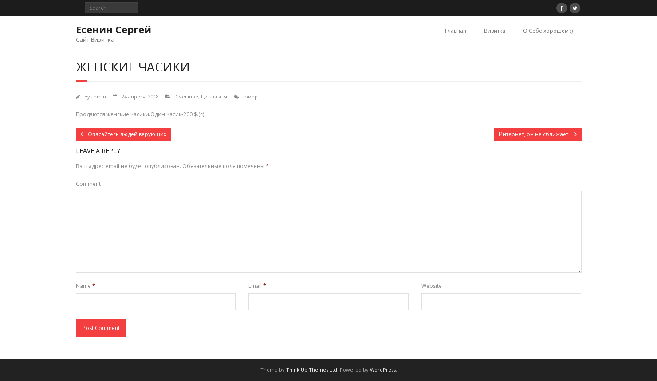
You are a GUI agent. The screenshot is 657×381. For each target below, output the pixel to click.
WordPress (383, 369)
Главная (455, 31)
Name (85, 286)
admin (98, 96)
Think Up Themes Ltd (311, 369)
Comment (88, 184)
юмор (251, 96)
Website (431, 286)
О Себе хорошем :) (548, 31)
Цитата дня (214, 96)
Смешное (186, 96)
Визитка (494, 31)
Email (257, 286)
